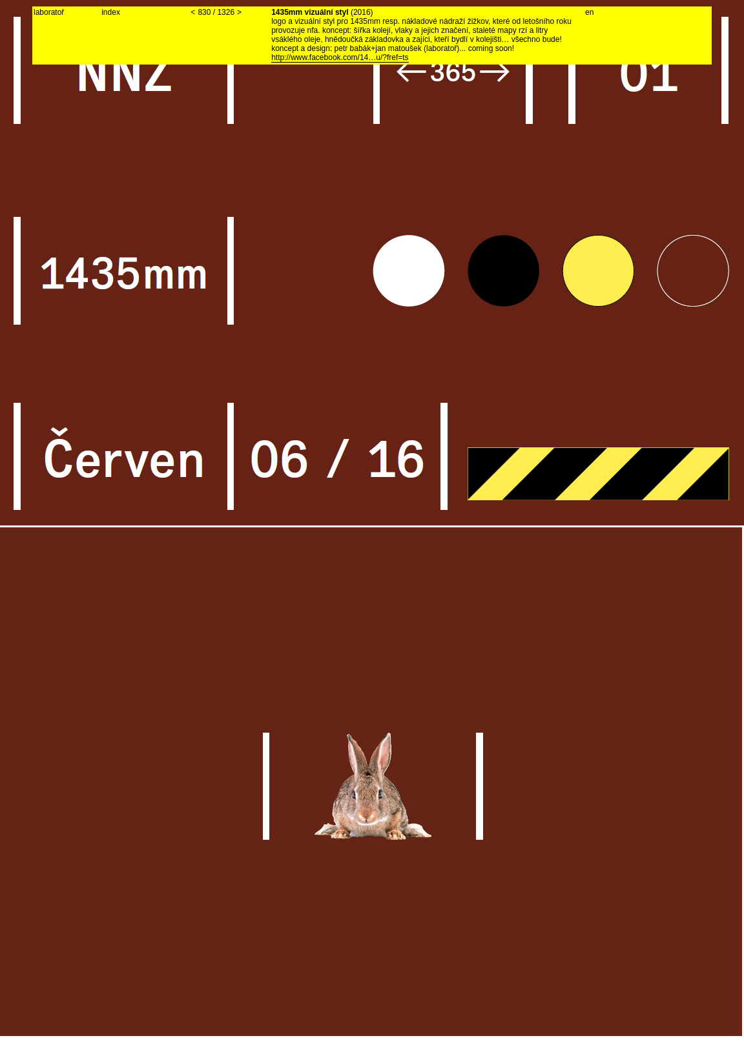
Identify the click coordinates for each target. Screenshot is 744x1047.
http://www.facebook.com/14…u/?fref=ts (339, 57)
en (589, 12)
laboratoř (49, 12)
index (110, 12)
